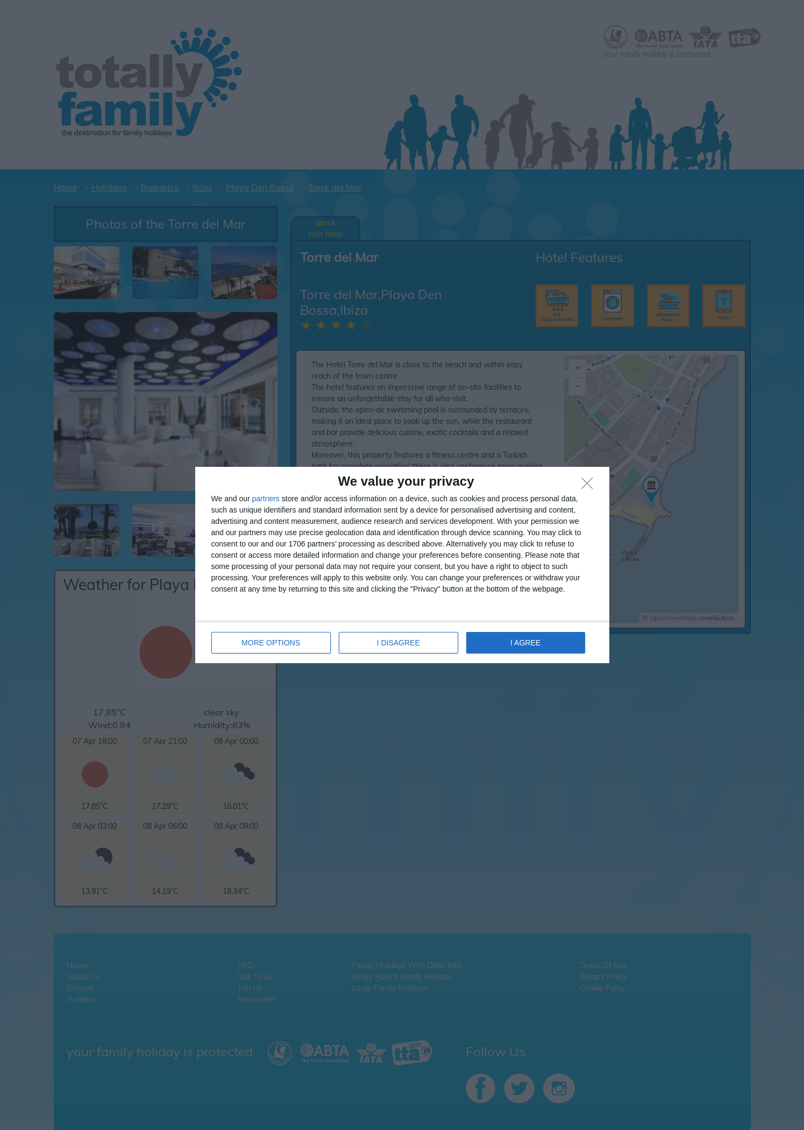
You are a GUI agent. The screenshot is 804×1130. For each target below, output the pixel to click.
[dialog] (402, 565)
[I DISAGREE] (590, 486)
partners (266, 498)
